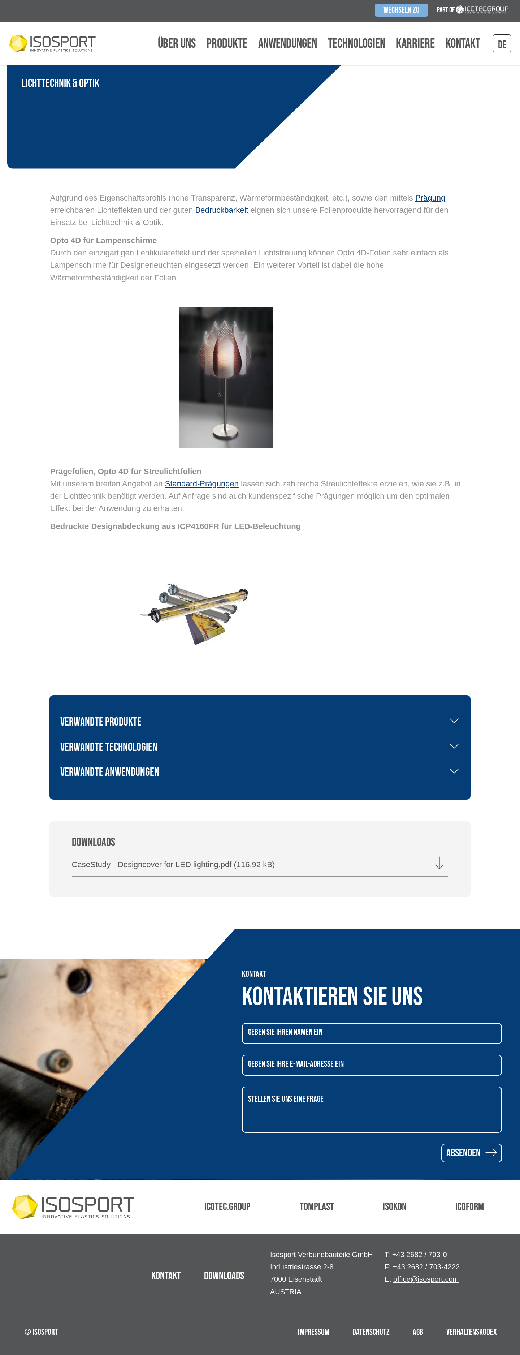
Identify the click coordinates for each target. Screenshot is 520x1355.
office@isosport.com (426, 1279)
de (502, 44)
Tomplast (317, 1206)
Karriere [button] (415, 44)
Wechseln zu (402, 10)
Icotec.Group (227, 1206)
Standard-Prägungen (202, 483)
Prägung (430, 197)
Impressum (313, 1332)
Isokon (395, 1206)
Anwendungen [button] (287, 44)
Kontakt (463, 44)
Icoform (469, 1206)
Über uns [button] (177, 44)
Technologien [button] (356, 44)
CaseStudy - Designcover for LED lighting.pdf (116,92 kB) (173, 864)
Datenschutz (371, 1332)
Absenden (471, 1153)
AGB (418, 1332)
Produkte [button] (227, 44)
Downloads (224, 1275)
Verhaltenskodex (471, 1332)
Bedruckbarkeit (221, 210)
